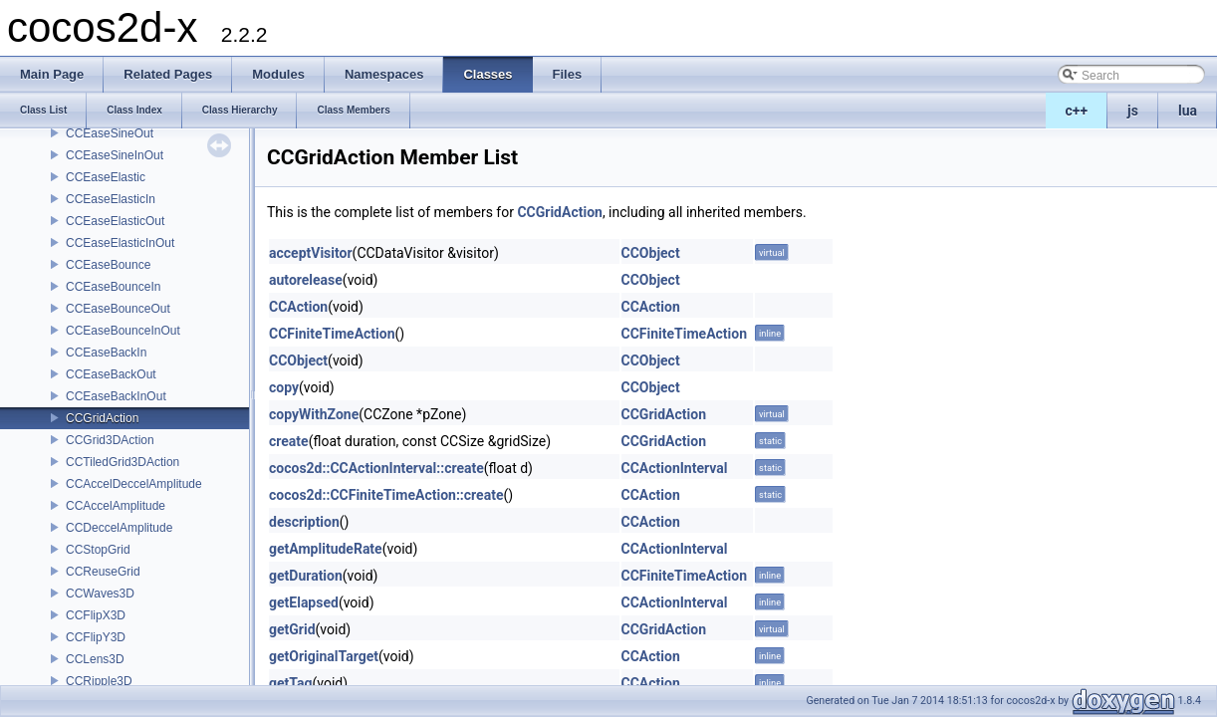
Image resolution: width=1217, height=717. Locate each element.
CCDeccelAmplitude (119, 528)
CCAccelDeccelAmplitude (134, 484)
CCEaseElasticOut (115, 221)
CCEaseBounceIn (113, 287)
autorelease (306, 280)
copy (284, 387)
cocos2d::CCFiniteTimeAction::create (386, 495)
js (1132, 111)
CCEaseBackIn (106, 352)
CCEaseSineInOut (114, 155)
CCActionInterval (674, 468)
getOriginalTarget (323, 656)
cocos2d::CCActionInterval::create (376, 468)
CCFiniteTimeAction (332, 334)
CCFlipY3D (95, 637)
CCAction (298, 307)
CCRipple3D (99, 681)
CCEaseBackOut (111, 374)
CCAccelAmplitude (115, 506)
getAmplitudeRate (325, 549)
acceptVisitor (311, 253)
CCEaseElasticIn (110, 199)
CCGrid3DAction (110, 440)
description (304, 522)
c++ (1077, 111)
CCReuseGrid (103, 572)
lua (1187, 111)
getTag (290, 683)
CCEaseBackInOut (116, 396)
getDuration (306, 576)
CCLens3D (95, 659)
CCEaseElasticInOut (120, 243)
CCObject (650, 253)
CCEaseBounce (108, 265)
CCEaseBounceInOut (123, 331)
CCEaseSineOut (109, 133)
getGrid (292, 629)
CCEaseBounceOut (118, 309)
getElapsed (304, 602)
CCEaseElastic (105, 177)
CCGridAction (102, 418)
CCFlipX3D (95, 615)
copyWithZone (314, 414)
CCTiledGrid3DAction (122, 462)
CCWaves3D (100, 593)
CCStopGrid (98, 550)
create (289, 441)
